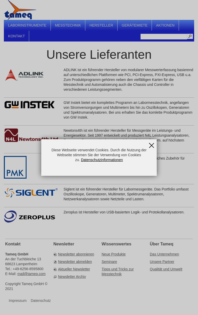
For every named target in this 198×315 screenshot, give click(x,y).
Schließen (151, 143)
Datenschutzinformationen (102, 160)
